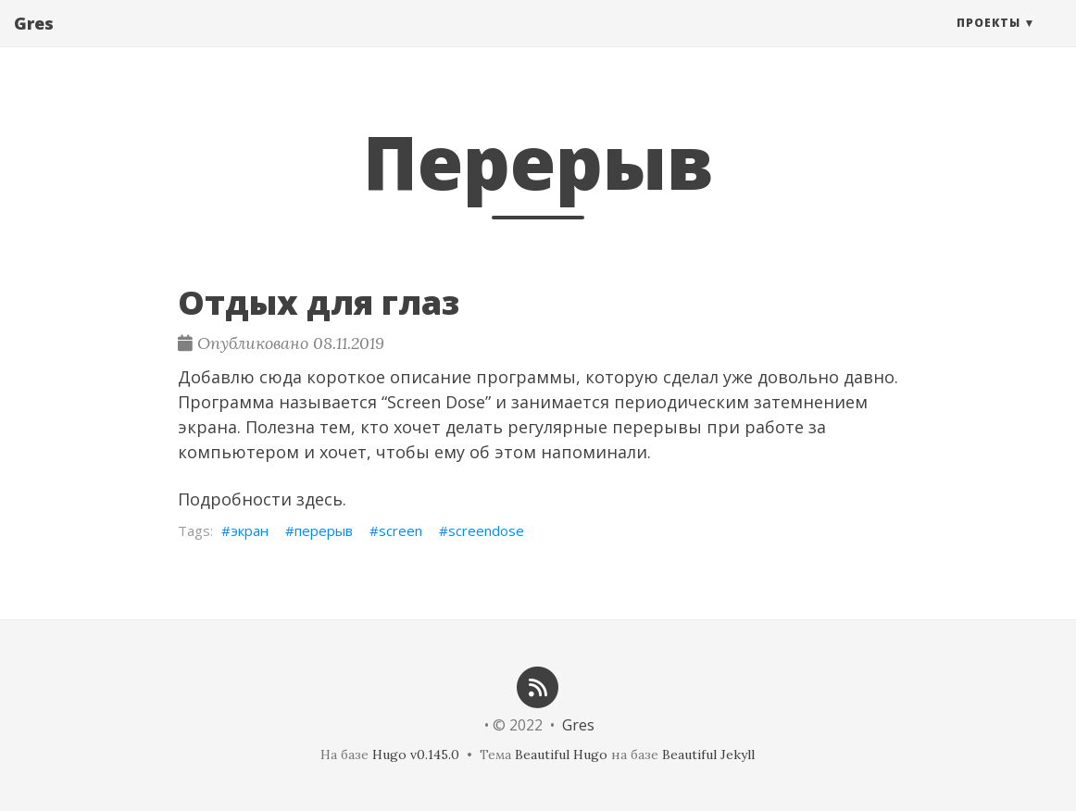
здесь (319, 499)
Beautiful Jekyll (708, 754)
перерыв (323, 530)
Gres (34, 42)
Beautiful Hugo (561, 754)
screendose (486, 530)
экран (250, 530)
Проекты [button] (988, 41)
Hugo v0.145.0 (415, 754)
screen (400, 530)
